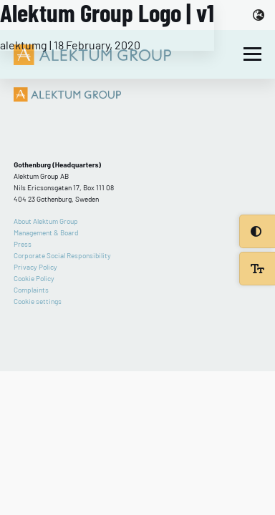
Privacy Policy (35, 267)
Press (23, 244)
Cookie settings (38, 301)
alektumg (23, 45)
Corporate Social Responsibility (62, 255)
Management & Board (46, 232)
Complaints (31, 289)
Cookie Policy (34, 278)
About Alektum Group (46, 221)
